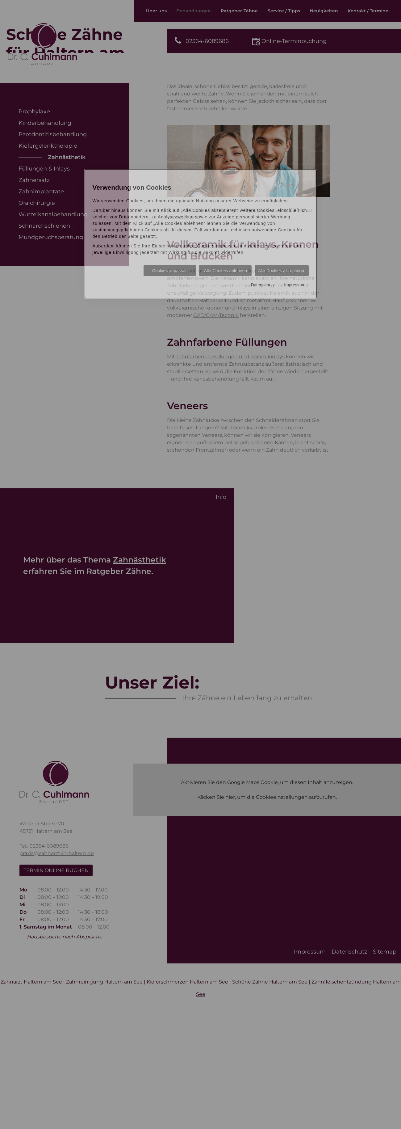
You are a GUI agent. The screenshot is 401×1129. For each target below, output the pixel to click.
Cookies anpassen (170, 270)
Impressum (294, 284)
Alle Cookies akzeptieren (281, 270)
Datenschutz (263, 284)
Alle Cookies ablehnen (225, 270)
